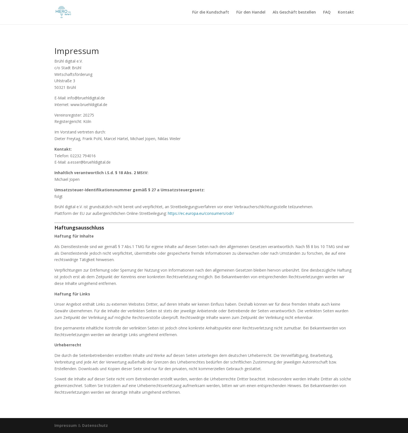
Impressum (65, 425)
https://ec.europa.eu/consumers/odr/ (200, 213)
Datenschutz (95, 425)
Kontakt (346, 12)
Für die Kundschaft (210, 12)
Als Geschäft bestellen (294, 12)
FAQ (327, 12)
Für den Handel (250, 12)
